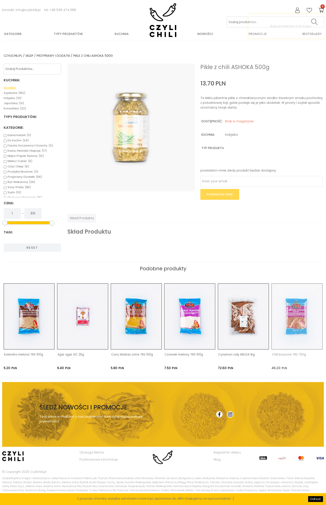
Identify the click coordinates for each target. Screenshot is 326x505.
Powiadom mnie (219, 194)
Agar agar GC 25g (71, 355)
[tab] (81, 218)
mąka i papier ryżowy (26, 156)
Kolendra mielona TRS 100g (23, 355)
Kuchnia (122, 34)
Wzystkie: (10, 88)
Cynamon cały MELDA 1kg (236, 355)
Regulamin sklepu (227, 452)
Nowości (205, 34)
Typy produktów (68, 34)
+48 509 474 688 (62, 10)
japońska (14, 103)
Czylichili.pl (38, 471)
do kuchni (18, 140)
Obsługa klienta (92, 452)
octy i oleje (18, 166)
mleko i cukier (20, 161)
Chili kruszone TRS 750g (289, 355)
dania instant (19, 135)
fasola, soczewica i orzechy (30, 146)
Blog (217, 459)
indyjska (12, 98)
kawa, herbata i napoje (27, 151)
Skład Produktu (82, 218)
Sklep (29, 55)
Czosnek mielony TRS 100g (184, 355)
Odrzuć (315, 499)
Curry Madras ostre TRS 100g (132, 355)
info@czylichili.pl (28, 10)
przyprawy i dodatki (53, 55)
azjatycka (14, 93)
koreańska (15, 108)
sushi (14, 192)
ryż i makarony (21, 182)
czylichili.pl (13, 55)
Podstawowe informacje (99, 459)
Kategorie (13, 34)
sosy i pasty (19, 187)
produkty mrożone (23, 172)
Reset (32, 247)
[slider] (5, 222)
